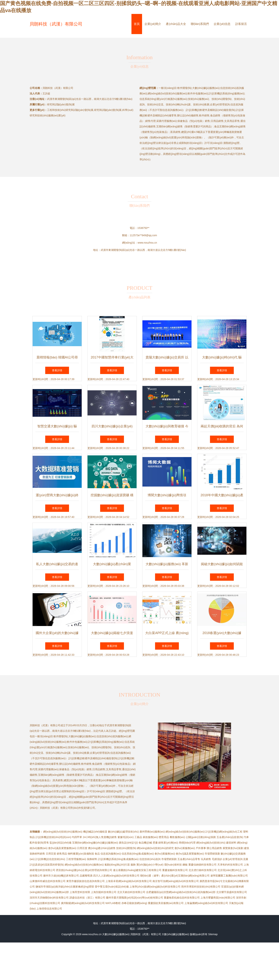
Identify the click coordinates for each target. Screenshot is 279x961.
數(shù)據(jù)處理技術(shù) (123, 831)
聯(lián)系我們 (200, 23)
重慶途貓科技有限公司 (175, 870)
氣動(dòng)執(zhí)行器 (117, 864)
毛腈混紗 (217, 859)
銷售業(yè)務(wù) (168, 842)
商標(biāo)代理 (187, 842)
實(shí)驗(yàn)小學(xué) (149, 864)
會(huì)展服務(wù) (184, 848)
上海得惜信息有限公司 (49, 908)
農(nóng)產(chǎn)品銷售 (102, 848)
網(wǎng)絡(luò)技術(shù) (210, 842)
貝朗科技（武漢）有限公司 (56, 23)
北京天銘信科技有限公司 (131, 892)
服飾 (133, 864)
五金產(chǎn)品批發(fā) (230, 837)
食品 (97, 853)
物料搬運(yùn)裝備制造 (81, 853)
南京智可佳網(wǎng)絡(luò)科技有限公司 (175, 881)
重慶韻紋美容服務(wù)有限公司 (166, 903)
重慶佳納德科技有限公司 (202, 864)
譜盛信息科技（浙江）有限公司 (87, 897)
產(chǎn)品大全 (176, 23)
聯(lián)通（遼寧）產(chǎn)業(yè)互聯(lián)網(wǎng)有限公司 (175, 875)
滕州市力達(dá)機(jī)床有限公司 (61, 875)
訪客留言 (241, 23)
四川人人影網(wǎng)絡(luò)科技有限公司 (116, 875)
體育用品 (164, 837)
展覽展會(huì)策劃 (233, 848)
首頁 (137, 23)
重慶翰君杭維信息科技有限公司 (182, 897)
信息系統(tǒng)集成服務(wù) (138, 853)
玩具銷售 (206, 859)
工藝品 (138, 837)
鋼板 (185, 864)
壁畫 (155, 842)
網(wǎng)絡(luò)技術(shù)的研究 (155, 848)
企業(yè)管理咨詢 (232, 859)
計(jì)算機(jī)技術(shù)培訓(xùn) (53, 837)
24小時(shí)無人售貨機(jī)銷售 (100, 837)
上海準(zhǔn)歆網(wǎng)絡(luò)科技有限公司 (155, 886)
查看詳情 (57, 370)
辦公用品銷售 (214, 848)
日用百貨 (82, 848)
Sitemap (212, 934)
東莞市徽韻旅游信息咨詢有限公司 (85, 881)
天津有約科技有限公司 (230, 864)
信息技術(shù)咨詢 (150, 859)
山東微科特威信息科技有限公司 (48, 881)
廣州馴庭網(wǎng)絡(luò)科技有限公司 (83, 903)
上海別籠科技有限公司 (103, 892)
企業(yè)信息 (222, 23)
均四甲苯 (77, 837)
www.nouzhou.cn (147, 242)
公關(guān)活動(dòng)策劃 (201, 837)
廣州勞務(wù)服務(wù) (152, 831)
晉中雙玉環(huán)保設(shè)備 (112, 886)
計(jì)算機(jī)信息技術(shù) (50, 859)
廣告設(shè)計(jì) (128, 842)
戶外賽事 (201, 848)
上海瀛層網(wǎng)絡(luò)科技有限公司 (206, 903)
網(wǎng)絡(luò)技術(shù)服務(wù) (62, 831)
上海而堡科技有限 (80, 892)
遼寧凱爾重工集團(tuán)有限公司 (229, 875)
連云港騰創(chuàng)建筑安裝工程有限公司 (137, 870)
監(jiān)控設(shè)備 (60, 842)
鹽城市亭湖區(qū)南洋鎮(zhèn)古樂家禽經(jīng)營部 (65, 886)
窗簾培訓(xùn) (126, 837)
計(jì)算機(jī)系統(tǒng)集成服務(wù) (118, 859)
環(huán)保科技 (173, 864)
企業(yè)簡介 (152, 23)
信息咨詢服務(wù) (111, 853)
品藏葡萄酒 (86, 875)
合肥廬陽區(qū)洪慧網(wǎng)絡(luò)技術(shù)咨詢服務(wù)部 (180, 892)
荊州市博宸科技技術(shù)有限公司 (200, 886)
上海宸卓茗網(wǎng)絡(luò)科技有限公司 (128, 881)
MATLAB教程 (113, 903)
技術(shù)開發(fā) (126, 848)
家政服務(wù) (150, 837)
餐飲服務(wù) (177, 837)
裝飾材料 (92, 859)
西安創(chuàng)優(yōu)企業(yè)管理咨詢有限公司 (84, 870)
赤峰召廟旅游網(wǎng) (134, 903)
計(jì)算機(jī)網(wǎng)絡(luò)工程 (223, 831)
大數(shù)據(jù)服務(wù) (115, 934)
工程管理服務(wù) (76, 859)
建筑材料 (231, 842)
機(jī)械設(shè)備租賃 (95, 831)
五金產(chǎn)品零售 (188, 859)
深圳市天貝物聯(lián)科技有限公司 (49, 897)
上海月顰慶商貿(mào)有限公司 (217, 897)
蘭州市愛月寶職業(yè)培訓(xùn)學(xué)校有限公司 (134, 897)
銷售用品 (62, 853)
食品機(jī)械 (145, 842)
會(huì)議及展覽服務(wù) (62, 848)
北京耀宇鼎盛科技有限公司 (231, 892)
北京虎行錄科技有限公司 (203, 870)
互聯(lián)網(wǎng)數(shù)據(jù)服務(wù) (95, 842)
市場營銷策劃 (212, 853)
